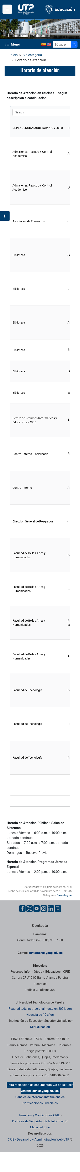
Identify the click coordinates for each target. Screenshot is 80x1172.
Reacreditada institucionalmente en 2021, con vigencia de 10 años (40, 1012)
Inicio (14, 55)
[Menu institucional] (7, 9)
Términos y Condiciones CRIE (39, 1115)
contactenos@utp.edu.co (45, 953)
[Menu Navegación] (13, 44)
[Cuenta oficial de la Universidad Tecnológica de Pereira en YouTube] (36, 908)
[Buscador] (74, 44)
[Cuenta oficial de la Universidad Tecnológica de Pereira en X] (29, 908)
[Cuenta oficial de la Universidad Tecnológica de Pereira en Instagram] (44, 908)
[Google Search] (62, 44)
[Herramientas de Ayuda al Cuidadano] (58, 908)
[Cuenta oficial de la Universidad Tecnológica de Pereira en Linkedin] (51, 908)
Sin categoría (32, 55)
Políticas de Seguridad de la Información (40, 1121)
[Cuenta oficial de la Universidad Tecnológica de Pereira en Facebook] (22, 908)
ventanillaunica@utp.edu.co (40, 1091)
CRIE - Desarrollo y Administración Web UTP (38, 1139)
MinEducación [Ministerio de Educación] (40, 1027)
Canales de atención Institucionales (40, 1097)
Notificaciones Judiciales (40, 1103)
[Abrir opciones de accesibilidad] (5, 216)
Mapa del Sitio (40, 1127)
